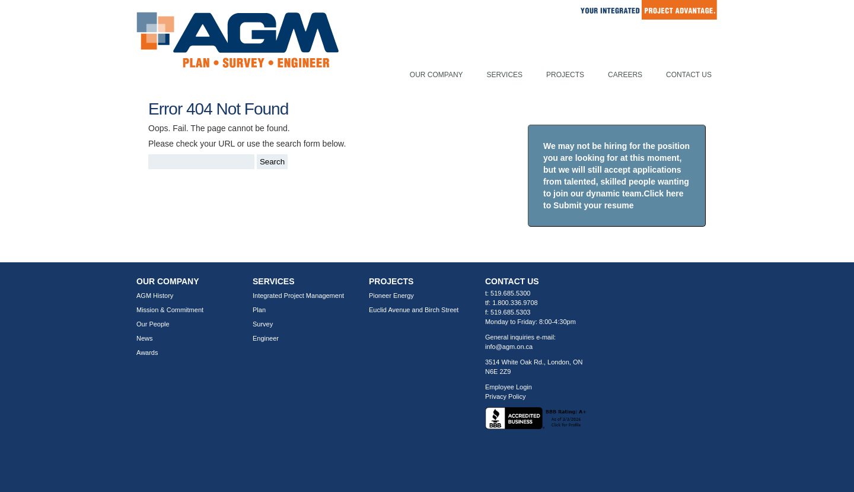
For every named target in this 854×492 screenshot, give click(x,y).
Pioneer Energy (391, 295)
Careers (625, 75)
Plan (259, 309)
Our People (153, 324)
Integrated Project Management (298, 295)
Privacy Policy (505, 396)
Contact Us (689, 75)
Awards (147, 352)
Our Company (436, 75)
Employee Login (508, 387)
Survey (263, 324)
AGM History (154, 295)
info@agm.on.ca (509, 346)
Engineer (266, 338)
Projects (565, 75)
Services (504, 75)
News (144, 338)
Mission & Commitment (169, 309)
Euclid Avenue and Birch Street (413, 309)
